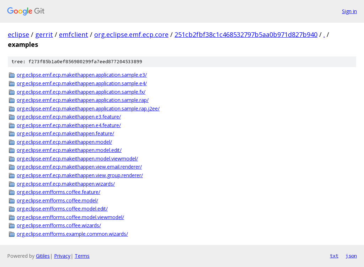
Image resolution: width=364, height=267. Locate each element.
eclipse (18, 34)
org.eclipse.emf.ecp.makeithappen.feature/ (65, 133)
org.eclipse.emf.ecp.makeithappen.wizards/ (66, 183)
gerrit (44, 34)
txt (334, 255)
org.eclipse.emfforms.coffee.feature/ (58, 192)
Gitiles (43, 255)
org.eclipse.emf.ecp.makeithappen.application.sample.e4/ (82, 83)
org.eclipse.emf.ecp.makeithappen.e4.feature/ (69, 125)
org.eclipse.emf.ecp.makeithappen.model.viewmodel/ (77, 158)
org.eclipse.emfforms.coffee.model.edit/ (62, 208)
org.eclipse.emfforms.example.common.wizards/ (72, 233)
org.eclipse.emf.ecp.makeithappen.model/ (64, 141)
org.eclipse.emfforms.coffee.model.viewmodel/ (70, 217)
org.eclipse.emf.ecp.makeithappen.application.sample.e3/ (82, 74)
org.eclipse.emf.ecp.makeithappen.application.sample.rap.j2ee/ (88, 108)
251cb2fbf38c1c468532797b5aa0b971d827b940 (246, 34)
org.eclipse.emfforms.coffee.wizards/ (59, 225)
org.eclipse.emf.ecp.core (131, 34)
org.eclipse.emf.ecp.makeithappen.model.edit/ (69, 150)
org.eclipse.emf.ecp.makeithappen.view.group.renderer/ (80, 175)
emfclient (73, 34)
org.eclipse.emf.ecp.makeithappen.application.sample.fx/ (81, 91)
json (351, 255)
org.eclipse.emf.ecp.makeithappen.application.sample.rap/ (83, 100)
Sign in (349, 11)
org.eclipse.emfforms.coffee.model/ (57, 200)
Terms (82, 255)
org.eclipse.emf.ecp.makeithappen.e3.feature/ (69, 116)
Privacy (62, 255)
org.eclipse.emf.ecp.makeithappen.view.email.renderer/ (79, 166)
